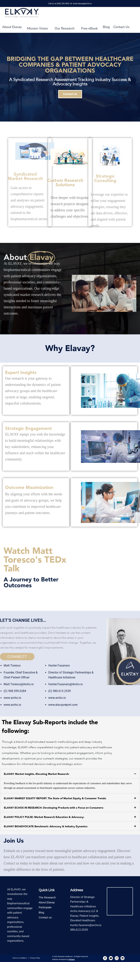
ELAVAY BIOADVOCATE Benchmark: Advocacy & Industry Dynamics (45, 827)
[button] (70, 773)
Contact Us (121, 27)
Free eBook (89, 28)
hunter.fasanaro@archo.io (85, 925)
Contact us (45, 917)
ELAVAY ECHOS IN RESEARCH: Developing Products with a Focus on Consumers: (54, 808)
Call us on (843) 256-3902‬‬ (58, 4)
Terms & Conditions (19, 958)
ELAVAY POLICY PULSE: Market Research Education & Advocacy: (44, 817)
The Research (47, 897)
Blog (106, 27)
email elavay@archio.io (82, 4)
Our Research (65, 28)
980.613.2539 (79, 930)
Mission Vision (37, 28)
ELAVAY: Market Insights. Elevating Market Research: (36, 774)
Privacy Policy (35, 958)
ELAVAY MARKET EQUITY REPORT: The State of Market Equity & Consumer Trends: (55, 798)
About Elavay (12, 27)
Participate (45, 907)
